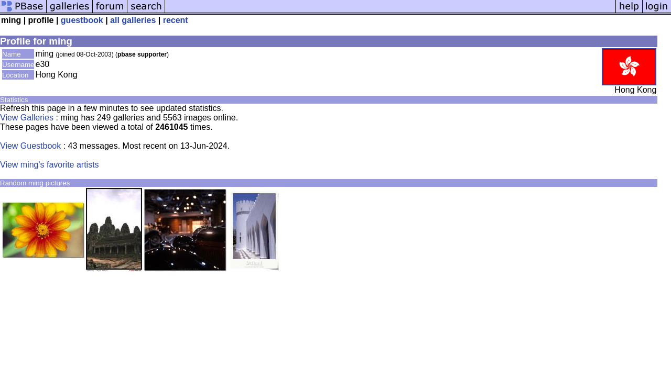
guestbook (82, 20)
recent (175, 20)
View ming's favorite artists (49, 164)
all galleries (133, 20)
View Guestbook (30, 145)
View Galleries (26, 117)
